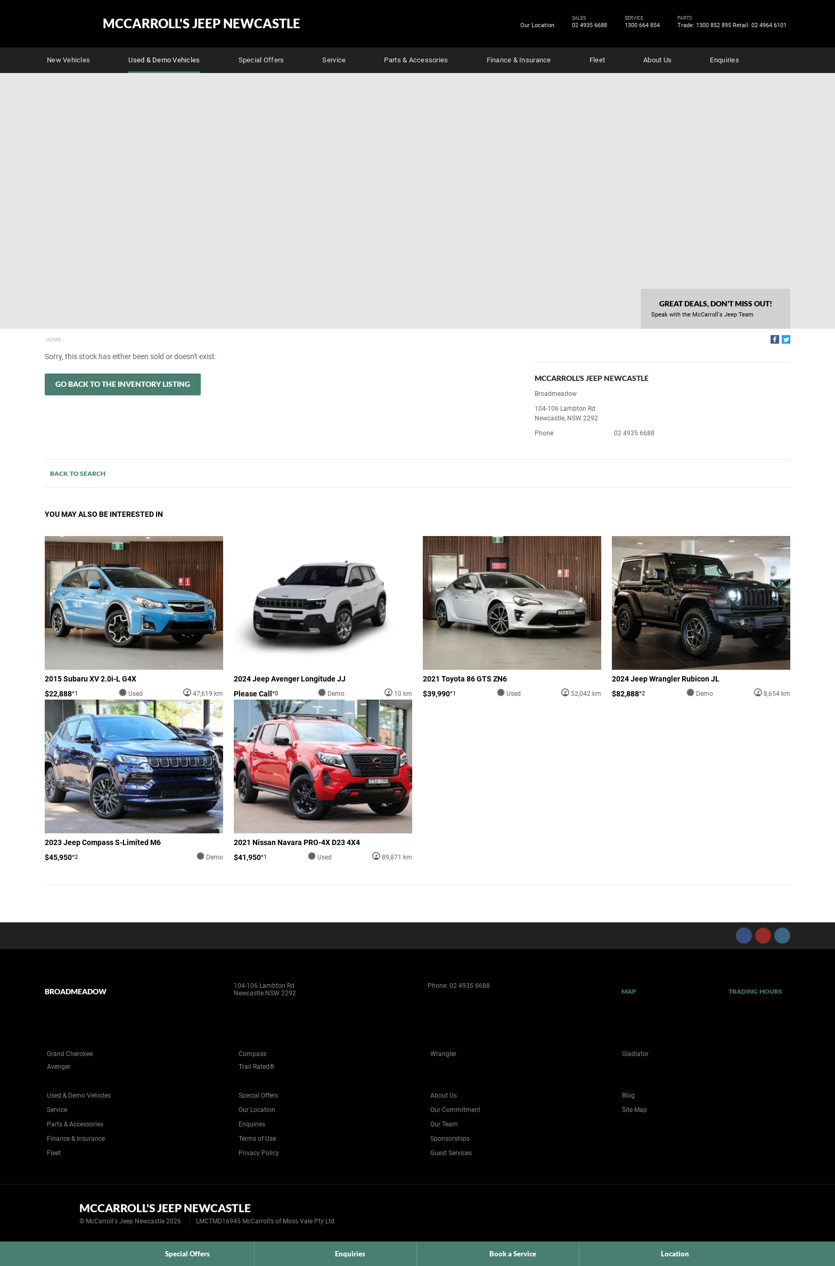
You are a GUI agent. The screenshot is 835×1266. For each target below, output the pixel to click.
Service (334, 60)
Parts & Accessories (416, 60)
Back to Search (77, 473)
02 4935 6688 (587, 25)
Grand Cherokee (70, 1054)
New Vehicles (68, 60)
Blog (628, 1095)
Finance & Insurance (519, 60)
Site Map (634, 1110)
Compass (252, 1054)
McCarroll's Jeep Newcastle (201, 23)
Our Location (537, 25)
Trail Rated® (256, 1066)
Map (628, 991)
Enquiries (724, 60)
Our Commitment (455, 1110)
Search (782, 58)
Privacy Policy (259, 1153)
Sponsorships (450, 1138)
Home (53, 340)
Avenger (58, 1066)
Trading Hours (755, 991)
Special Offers (261, 60)
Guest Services (451, 1153)
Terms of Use (257, 1138)
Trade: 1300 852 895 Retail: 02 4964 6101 (730, 25)
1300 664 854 (640, 25)
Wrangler (443, 1054)
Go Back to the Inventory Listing (122, 383)
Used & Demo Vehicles (164, 60)
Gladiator (635, 1054)
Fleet (597, 60)
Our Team (444, 1124)
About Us (657, 60)
